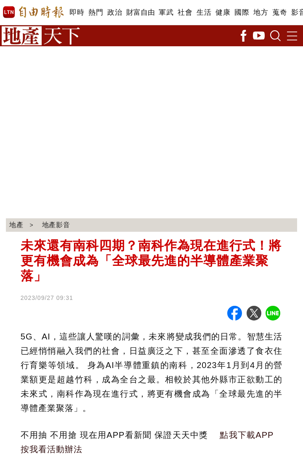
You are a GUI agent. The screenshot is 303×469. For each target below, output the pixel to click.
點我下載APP (247, 435)
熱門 (95, 12)
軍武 (166, 12)
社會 (185, 12)
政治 (114, 12)
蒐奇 (279, 12)
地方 (260, 12)
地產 (16, 224)
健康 (222, 12)
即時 (76, 12)
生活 (204, 12)
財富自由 (140, 12)
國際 (241, 12)
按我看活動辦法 (51, 449)
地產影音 (56, 224)
